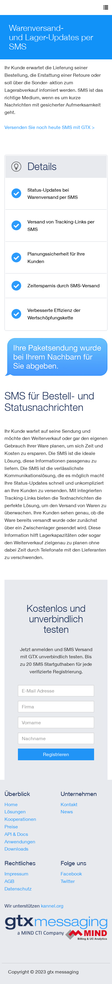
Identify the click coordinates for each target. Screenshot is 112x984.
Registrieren (56, 754)
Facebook (71, 874)
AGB (9, 881)
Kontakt (69, 804)
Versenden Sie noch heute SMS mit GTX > (49, 127)
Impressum (16, 874)
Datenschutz (18, 889)
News (67, 812)
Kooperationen (20, 819)
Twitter (68, 881)
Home (11, 804)
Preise (11, 827)
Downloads (16, 849)
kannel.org (52, 906)
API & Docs (16, 834)
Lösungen (15, 812)
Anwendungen (19, 842)
